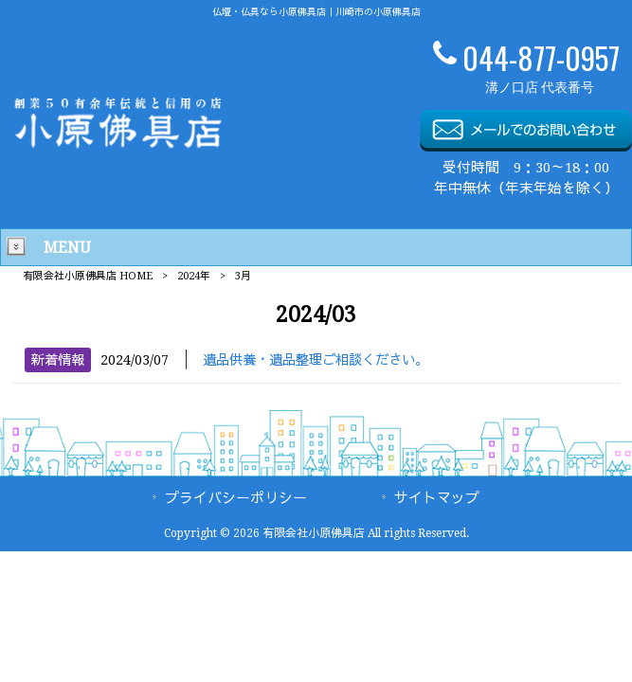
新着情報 (57, 360)
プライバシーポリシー (236, 498)
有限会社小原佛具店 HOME (88, 276)
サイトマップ (436, 498)
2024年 (193, 276)
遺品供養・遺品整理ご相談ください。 (315, 360)
